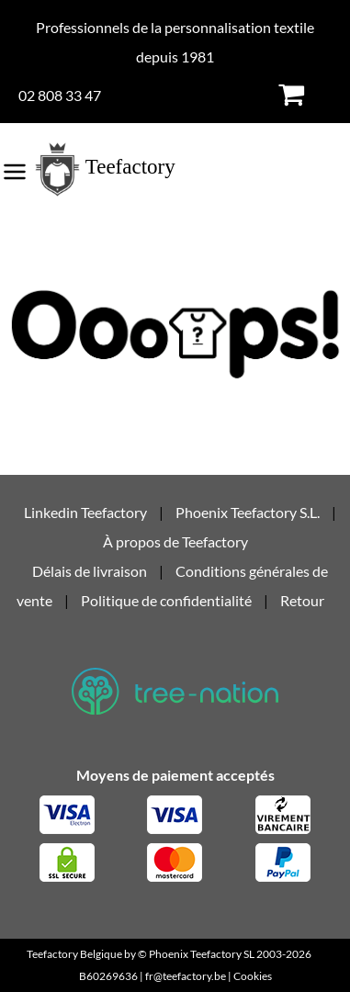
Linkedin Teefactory (87, 512)
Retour (302, 600)
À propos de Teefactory (175, 541)
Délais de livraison (89, 571)
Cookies (252, 976)
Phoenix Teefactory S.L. (247, 512)
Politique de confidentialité (166, 600)
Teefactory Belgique (74, 954)
